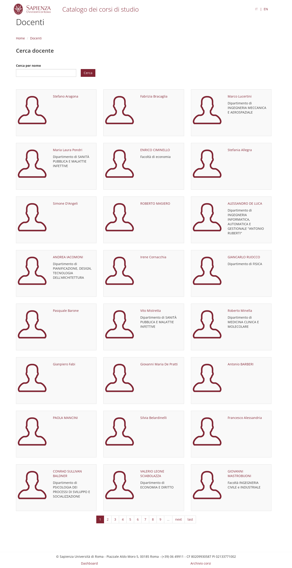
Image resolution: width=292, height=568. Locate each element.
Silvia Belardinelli (153, 418)
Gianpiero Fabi (64, 364)
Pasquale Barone (66, 310)
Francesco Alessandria (245, 418)
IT (256, 9)
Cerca (88, 73)
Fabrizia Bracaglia (153, 96)
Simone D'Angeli (65, 203)
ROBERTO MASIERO (155, 203)
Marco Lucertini (240, 96)
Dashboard (89, 563)
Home (20, 38)
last (190, 519)
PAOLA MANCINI (65, 418)
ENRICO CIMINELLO (155, 150)
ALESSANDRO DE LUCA (245, 203)
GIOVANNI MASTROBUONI (239, 473)
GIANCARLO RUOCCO (244, 257)
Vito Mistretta (150, 310)
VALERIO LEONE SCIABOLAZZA (152, 473)
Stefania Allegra (240, 150)
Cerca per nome (28, 65)
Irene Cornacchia (153, 257)
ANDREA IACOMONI (68, 257)
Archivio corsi (200, 563)
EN (266, 9)
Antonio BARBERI (240, 364)
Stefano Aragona (65, 96)
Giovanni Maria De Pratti (159, 364)
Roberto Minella (240, 310)
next (178, 519)
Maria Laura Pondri (67, 150)
